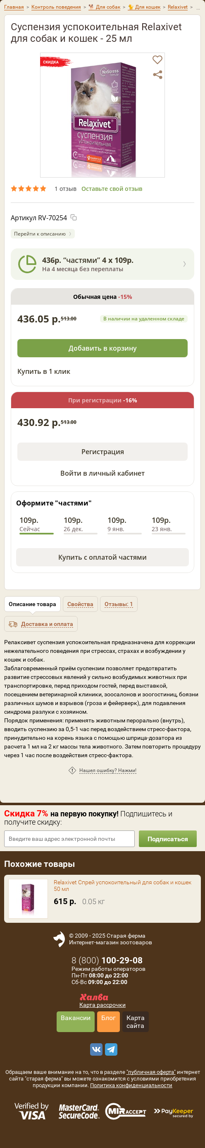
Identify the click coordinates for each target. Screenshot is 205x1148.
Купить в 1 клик (43, 371)
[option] (102, 115)
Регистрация (102, 451)
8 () (107, 960)
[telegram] (109, 1049)
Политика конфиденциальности (131, 1085)
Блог (108, 1018)
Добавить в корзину (103, 348)
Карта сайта (135, 1022)
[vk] (95, 1049)
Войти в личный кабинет (102, 473)
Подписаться (168, 839)
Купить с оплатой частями (102, 557)
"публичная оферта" (151, 1072)
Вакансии (76, 1018)
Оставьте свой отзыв (111, 189)
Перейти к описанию (40, 233)
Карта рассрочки (102, 1004)
